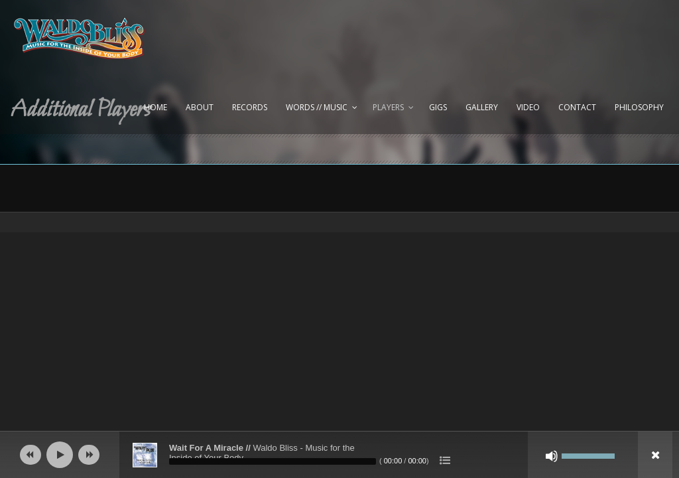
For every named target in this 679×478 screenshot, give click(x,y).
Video (528, 107)
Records (249, 107)
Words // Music (316, 107)
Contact (577, 107)
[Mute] (551, 456)
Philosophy (639, 107)
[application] (339, 455)
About (200, 107)
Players (388, 107)
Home (155, 107)
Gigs (438, 107)
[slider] (272, 461)
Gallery (481, 107)
